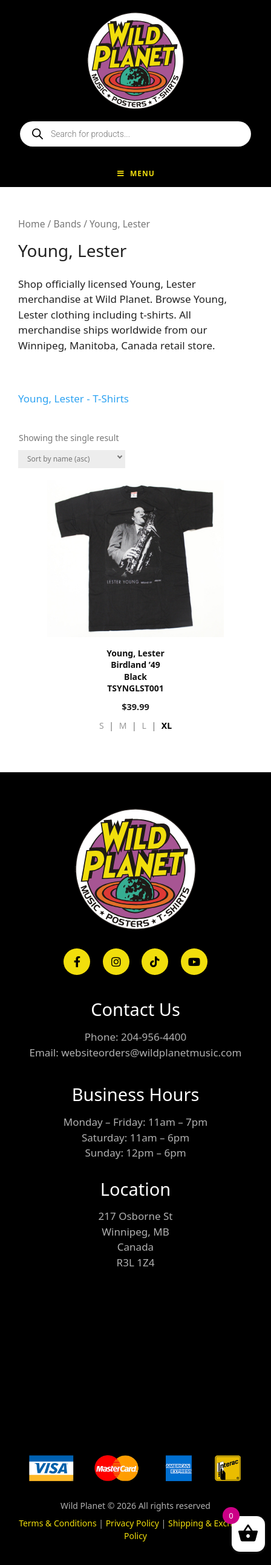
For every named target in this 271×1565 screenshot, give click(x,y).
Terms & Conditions (58, 1523)
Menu (135, 173)
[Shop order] (71, 459)
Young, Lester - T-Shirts (73, 398)
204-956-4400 (153, 1037)
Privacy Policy (132, 1523)
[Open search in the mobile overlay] (135, 133)
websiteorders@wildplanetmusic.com (151, 1052)
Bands (67, 223)
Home (31, 223)
